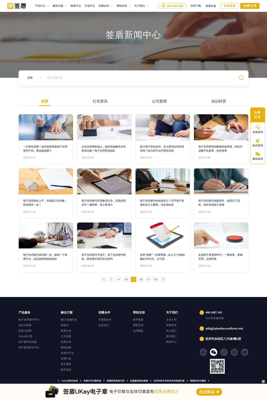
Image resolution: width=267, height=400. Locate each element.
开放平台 (88, 5)
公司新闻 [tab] (159, 101)
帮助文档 (138, 325)
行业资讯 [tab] (100, 101)
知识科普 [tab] (218, 101)
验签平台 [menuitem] (76, 6)
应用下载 (196, 5)
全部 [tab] (44, 101)
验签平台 (74, 5)
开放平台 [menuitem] (90, 6)
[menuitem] (42, 6)
